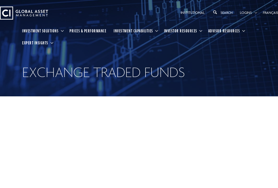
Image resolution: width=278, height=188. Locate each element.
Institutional (193, 12)
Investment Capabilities (133, 31)
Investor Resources (180, 31)
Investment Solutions (40, 31)
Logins (246, 12)
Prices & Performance (88, 31)
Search (222, 12)
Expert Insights (35, 43)
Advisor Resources (224, 31)
